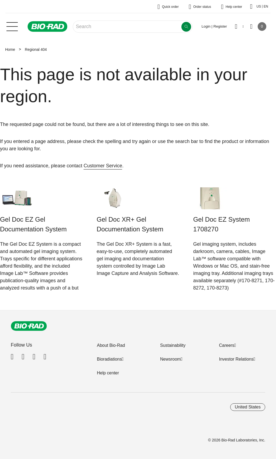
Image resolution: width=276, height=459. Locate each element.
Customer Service (103, 165)
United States (248, 407)
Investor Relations (236, 359)
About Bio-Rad (111, 345)
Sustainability (172, 345)
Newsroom (170, 359)
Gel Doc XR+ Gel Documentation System (129, 224)
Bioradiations (109, 359)
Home (10, 49)
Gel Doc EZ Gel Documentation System (33, 224)
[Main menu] (12, 26)
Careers (226, 345)
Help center (108, 373)
